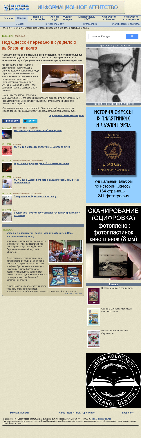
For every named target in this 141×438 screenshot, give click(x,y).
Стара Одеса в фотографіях (131, 18)
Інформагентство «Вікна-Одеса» (66, 115)
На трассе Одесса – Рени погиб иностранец (38, 130)
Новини (21, 18)
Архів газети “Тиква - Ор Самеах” (77, 412)
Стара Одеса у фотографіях (113, 45)
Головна (8, 18)
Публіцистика (90, 24)
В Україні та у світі (55, 24)
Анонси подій (54, 18)
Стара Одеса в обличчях (109, 18)
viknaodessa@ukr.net (101, 419)
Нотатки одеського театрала (125, 24)
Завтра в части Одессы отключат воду (35, 196)
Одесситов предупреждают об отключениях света (41, 163)
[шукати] (105, 36)
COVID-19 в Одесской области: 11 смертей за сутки (42, 147)
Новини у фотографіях (38, 18)
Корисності (128, 412)
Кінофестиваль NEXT (86, 18)
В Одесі (20, 24)
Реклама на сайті (19, 412)
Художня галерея (67, 18)
